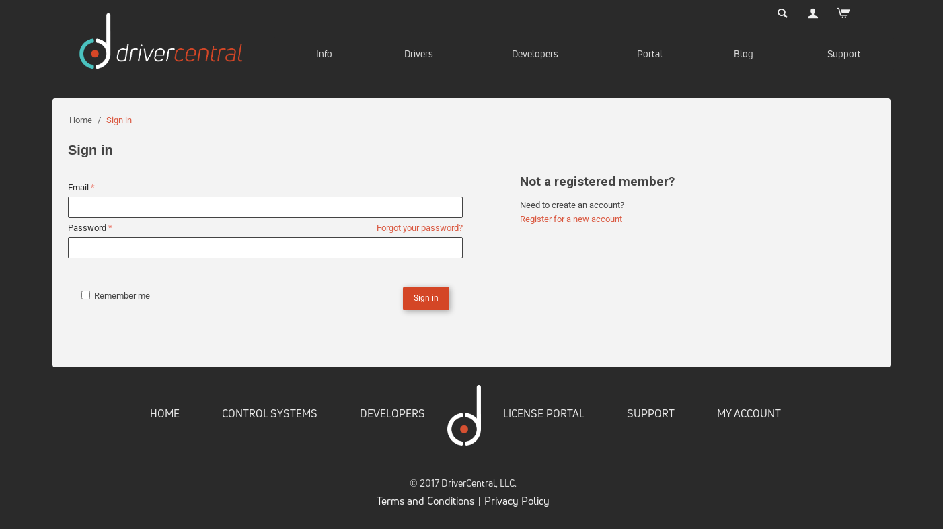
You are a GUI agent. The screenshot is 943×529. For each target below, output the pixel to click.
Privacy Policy (517, 500)
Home (80, 120)
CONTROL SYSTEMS (269, 413)
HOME (165, 413)
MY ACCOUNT (749, 413)
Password (86, 228)
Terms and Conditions (425, 500)
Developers (535, 53)
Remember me (115, 296)
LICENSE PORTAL (543, 413)
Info (324, 53)
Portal (650, 53)
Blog (743, 53)
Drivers (418, 53)
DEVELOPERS (392, 413)
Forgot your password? (420, 228)
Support (844, 53)
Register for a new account (571, 219)
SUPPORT (651, 413)
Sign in (426, 298)
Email (78, 187)
